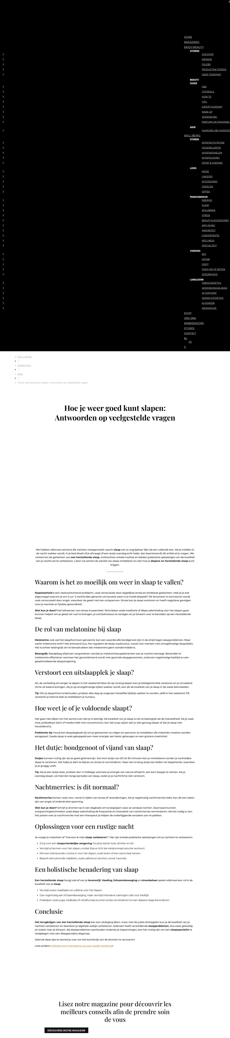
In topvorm (209, 293)
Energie (207, 200)
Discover (208, 54)
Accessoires (209, 181)
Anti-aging (208, 225)
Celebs (206, 64)
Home (188, 37)
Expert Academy (212, 107)
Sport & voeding (212, 163)
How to (206, 96)
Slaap (205, 205)
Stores (189, 328)
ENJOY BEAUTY (194, 47)
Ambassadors (194, 323)
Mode (205, 171)
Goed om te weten (213, 269)
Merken (207, 59)
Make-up (207, 112)
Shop (188, 313)
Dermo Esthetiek (212, 298)
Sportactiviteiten (213, 142)
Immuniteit (208, 230)
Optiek (206, 191)
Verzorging (209, 117)
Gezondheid (210, 274)
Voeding (195, 250)
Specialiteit (209, 245)
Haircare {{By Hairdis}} (216, 130)
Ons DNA (190, 318)
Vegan (206, 259)
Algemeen (208, 303)
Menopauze (209, 308)
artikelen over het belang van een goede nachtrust (81, 945)
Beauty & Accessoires (215, 220)
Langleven (196, 279)
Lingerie (207, 176)
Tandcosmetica (211, 283)
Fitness (194, 139)
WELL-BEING (192, 135)
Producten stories (214, 69)
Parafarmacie (199, 196)
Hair (192, 127)
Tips (204, 102)
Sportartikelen (212, 153)
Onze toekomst (211, 74)
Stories (194, 51)
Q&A (204, 86)
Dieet (205, 264)
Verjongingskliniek (214, 288)
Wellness (208, 240)
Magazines (191, 42)
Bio (204, 254)
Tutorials (208, 91)
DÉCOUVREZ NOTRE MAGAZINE (66, 1030)
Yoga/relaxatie (211, 147)
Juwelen (207, 186)
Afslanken (208, 210)
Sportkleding (211, 158)
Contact (190, 333)
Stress (206, 215)
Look (193, 168)
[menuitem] (185, 338)
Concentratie (210, 235)
